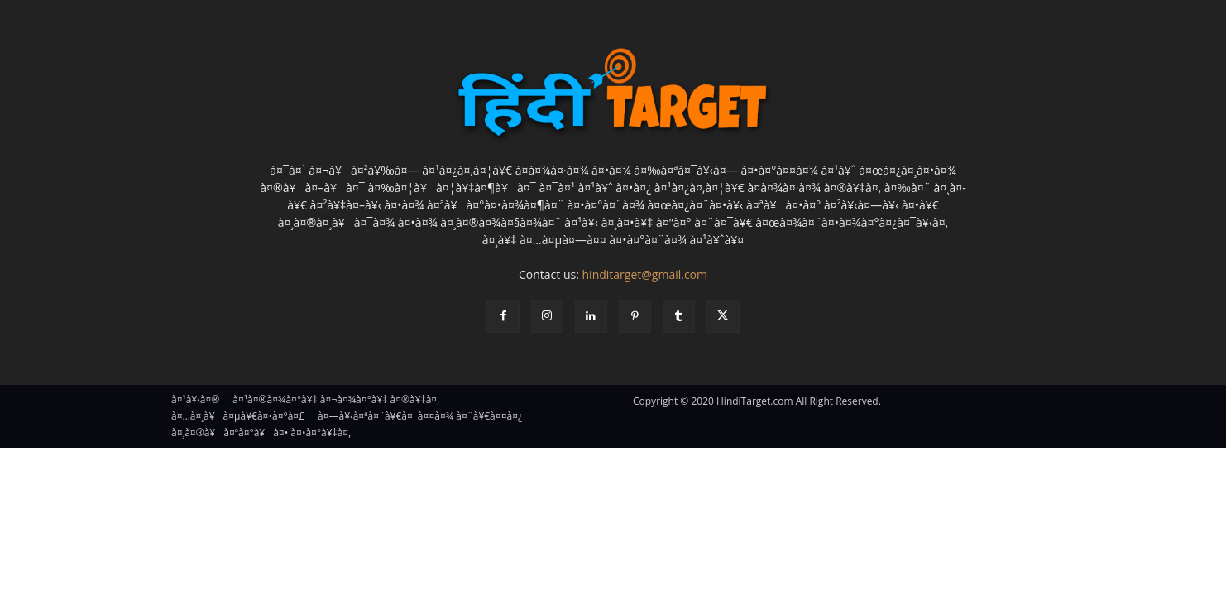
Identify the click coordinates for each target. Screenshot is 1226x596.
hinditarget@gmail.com (644, 274)
